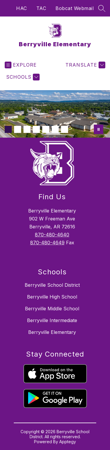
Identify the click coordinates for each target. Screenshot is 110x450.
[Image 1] (8, 129)
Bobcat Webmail (74, 8)
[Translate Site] (84, 65)
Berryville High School (52, 297)
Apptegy (67, 441)
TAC (41, 8)
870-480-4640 (52, 235)
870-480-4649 (47, 242)
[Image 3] (27, 129)
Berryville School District (52, 285)
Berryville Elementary (52, 332)
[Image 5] (45, 129)
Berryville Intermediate (52, 320)
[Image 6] (55, 129)
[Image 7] (64, 129)
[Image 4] (36, 129)
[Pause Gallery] (98, 129)
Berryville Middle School (52, 308)
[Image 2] (17, 129)
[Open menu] (21, 65)
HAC (21, 8)
